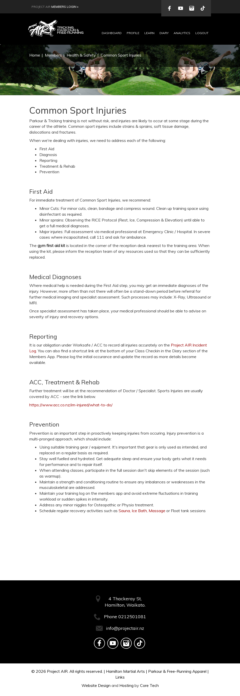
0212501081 (132, 616)
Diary (164, 33)
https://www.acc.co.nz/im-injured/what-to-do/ (71, 404)
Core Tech (149, 685)
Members (53, 55)
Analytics (182, 33)
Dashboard (112, 33)
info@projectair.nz (125, 628)
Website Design (96, 685)
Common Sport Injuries (121, 55)
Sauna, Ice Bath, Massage (142, 510)
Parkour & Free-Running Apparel (177, 671)
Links (120, 677)
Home (34, 55)
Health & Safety (81, 55)
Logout (201, 33)
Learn (149, 33)
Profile (133, 33)
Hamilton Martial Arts (125, 671)
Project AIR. (57, 671)
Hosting (126, 685)
